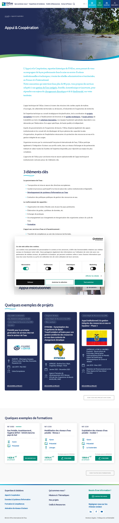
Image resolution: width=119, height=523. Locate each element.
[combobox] (85, 4)
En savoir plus (30, 458)
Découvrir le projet (14, 385)
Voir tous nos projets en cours (99, 397)
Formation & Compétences (14, 504)
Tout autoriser (89, 282)
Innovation (11, 325)
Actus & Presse (66, 4)
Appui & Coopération (12, 495)
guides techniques (73, 117)
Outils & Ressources (53, 4)
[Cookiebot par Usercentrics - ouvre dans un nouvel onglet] (94, 239)
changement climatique (55, 91)
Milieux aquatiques (50, 322)
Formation (31, 224)
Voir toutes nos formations (100, 473)
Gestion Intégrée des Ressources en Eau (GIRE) (20, 322)
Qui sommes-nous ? (21, 4)
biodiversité (78, 91)
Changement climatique (51, 315)
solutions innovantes (48, 120)
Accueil (7, 16)
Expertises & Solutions (37, 4)
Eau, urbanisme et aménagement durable (19, 318)
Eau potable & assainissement (16, 315)
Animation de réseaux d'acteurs (16, 508)
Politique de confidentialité (105, 518)
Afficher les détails (92, 276)
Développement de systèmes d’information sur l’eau (47, 192)
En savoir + (91, 287)
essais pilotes (87, 117)
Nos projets (54, 500)
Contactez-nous (99, 496)
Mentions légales (91, 518)
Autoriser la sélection (59, 282)
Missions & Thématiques (59, 495)
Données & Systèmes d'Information (17, 499)
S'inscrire (66, 458)
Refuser (30, 282)
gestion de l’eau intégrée (46, 87)
